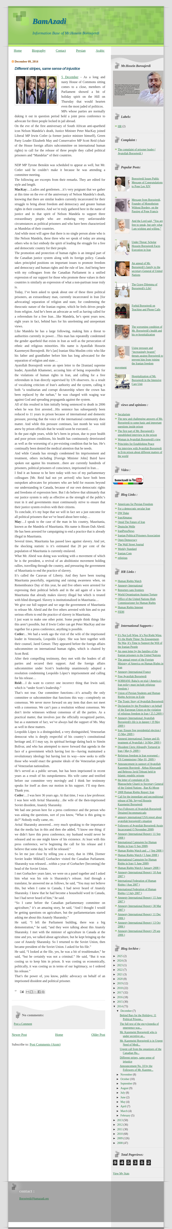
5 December (69, 77)
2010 (120, 1133)
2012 (120, 1124)
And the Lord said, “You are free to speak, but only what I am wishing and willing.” (147, 224)
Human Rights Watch (129, 581)
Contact (61, 50)
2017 (120, 992)
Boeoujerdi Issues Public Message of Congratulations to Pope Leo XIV (147, 182)
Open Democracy (127, 540)
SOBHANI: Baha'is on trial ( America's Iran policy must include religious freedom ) (139, 684)
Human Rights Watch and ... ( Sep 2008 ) (140, 850)
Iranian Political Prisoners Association (139, 535)
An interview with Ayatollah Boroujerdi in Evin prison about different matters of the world (140, 452)
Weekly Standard (127, 548)
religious (123, 557)
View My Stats (121, 1173)
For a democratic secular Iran (134, 508)
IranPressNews (126, 531)
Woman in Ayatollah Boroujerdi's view (139, 439)
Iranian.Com (125, 553)
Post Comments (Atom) (45, 1044)
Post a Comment (23, 1023)
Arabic (100, 50)
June (123, 1097)
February (125, 1115)
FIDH (121, 611)
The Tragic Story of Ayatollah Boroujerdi (140, 701)
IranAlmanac (125, 517)
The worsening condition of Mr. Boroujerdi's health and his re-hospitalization (147, 330)
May (123, 1101)
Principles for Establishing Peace (136, 443)
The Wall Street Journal (131, 544)
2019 (120, 983)
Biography (39, 50)
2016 (120, 997)
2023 (120, 965)
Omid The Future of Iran (131, 522)
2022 (120, 969)
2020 (120, 978)
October (125, 1079)
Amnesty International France (134, 671)
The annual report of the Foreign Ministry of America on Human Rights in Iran (140, 663)
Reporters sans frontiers (131, 590)
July (123, 1092)
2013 (120, 1120)
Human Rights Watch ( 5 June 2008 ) (138, 855)
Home (18, 50)
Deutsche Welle (126, 526)
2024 (120, 960)
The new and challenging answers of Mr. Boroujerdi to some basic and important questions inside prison (140, 422)
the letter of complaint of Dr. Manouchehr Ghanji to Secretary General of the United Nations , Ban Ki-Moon (140, 783)
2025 (120, 956)
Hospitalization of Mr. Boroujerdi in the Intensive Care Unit (146, 380)
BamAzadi (49, 21)
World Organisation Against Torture (137, 594)
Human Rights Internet (130, 607)
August (124, 1088)
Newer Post (19, 1034)
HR (120, 126)
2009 (120, 1138)
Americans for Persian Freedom (135, 504)
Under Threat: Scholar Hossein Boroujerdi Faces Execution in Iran (146, 246)
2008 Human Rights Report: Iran (136, 792)
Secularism (124, 414)
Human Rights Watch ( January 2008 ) (139, 867)
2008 (120, 1143)
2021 (120, 974)
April (123, 1106)
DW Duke (123, 513)
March (124, 1111)
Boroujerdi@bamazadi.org (34, 1198)
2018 (120, 988)
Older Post (98, 1034)
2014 (120, 1006)
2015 (120, 1001)
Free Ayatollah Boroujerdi (132, 676)
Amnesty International (130, 585)
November (126, 1074)
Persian (80, 50)
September (126, 1083)
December (126, 1010)
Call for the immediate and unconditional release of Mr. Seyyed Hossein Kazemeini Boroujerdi (140, 800)
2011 (120, 1129)
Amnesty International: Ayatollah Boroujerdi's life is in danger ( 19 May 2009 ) (139, 722)
